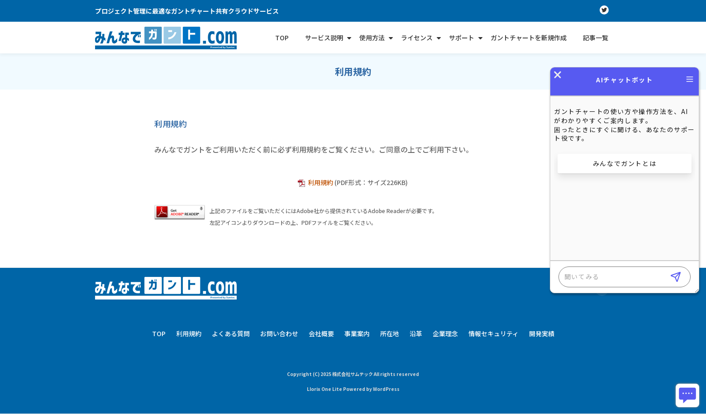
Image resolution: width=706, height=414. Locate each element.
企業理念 (445, 333)
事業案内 (357, 333)
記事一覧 (595, 37)
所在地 (389, 333)
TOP (282, 37)
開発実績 (541, 333)
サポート (461, 37)
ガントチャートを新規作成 (529, 37)
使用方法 (372, 37)
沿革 (416, 333)
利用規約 (321, 182)
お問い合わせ (279, 333)
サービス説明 (324, 37)
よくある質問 (231, 333)
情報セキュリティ (493, 333)
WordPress (386, 388)
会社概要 (321, 333)
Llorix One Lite (325, 388)
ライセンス (417, 37)
